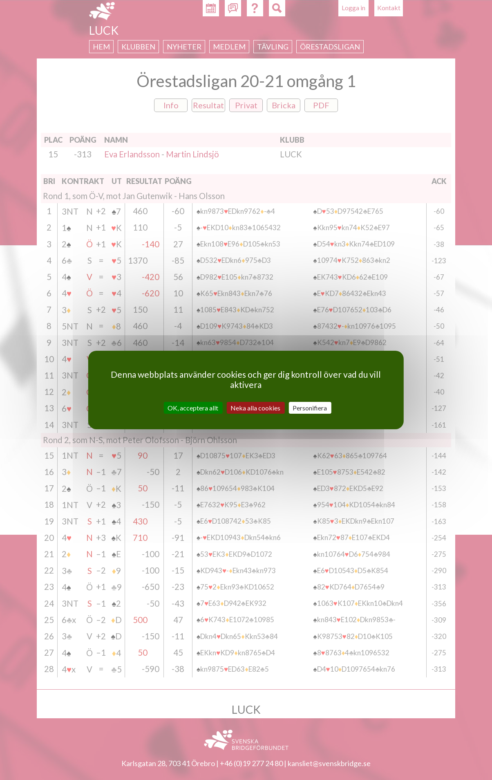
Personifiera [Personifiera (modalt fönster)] (310, 408)
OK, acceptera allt (193, 408)
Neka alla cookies (255, 408)
